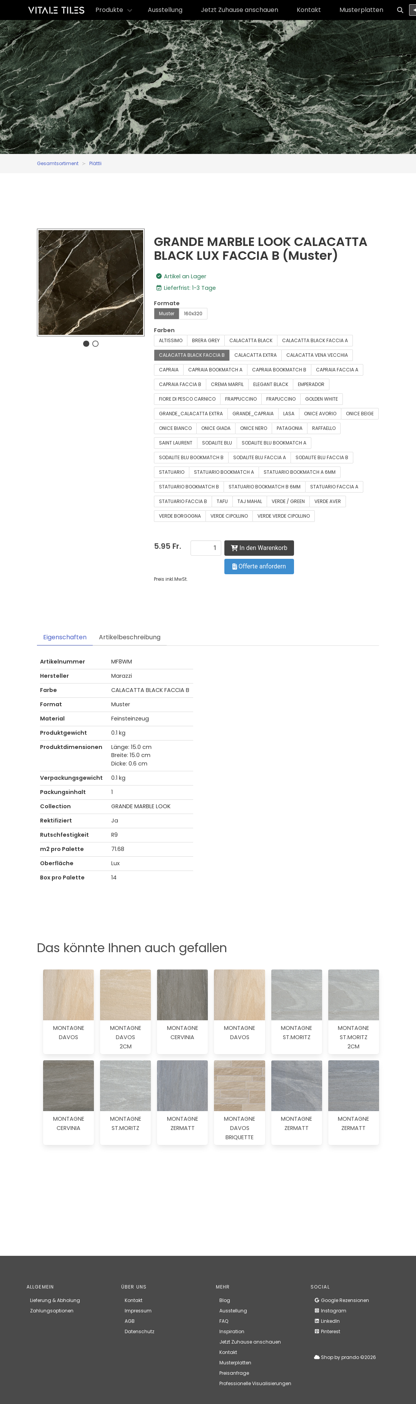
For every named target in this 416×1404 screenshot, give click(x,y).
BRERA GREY (206, 340)
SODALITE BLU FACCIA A (259, 457)
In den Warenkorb (259, 548)
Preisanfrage (234, 1373)
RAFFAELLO (324, 428)
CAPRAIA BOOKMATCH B (279, 369)
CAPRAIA (169, 369)
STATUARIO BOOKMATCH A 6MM (300, 472)
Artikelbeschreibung (129, 637)
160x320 (193, 313)
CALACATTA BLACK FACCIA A (315, 340)
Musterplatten (361, 9)
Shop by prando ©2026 (345, 1357)
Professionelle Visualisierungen (255, 1383)
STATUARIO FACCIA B (183, 501)
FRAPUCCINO (281, 399)
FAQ (223, 1321)
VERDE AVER (327, 501)
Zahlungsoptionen (52, 1310)
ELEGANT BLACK (270, 384)
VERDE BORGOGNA (180, 516)
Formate (167, 303)
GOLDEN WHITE (321, 399)
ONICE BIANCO (175, 428)
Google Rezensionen (341, 1300)
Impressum (138, 1310)
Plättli (95, 163)
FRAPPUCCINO (241, 399)
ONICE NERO (253, 428)
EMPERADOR (311, 384)
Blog (224, 1300)
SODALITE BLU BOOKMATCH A (274, 443)
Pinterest (327, 1331)
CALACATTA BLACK (250, 340)
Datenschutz (139, 1331)
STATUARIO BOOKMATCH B (189, 486)
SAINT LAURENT (175, 443)
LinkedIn (327, 1321)
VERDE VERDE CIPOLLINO (283, 516)
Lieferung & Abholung (55, 1300)
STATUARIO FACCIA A (334, 486)
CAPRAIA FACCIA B (180, 384)
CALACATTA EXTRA (255, 355)
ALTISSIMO (170, 340)
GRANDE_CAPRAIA (253, 413)
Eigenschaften (65, 637)
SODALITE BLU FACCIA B (322, 457)
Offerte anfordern (259, 566)
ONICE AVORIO (320, 413)
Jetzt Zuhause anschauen (239, 9)
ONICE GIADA (216, 428)
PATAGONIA (289, 428)
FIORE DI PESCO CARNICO (187, 399)
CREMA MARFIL (227, 384)
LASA (288, 413)
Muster (166, 313)
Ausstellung (165, 9)
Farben (164, 330)
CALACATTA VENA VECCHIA (317, 355)
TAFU (222, 501)
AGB (130, 1321)
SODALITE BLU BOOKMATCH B (191, 457)
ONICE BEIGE (360, 413)
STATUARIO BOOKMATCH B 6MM (265, 486)
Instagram (330, 1310)
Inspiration (231, 1331)
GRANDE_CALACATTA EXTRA (191, 413)
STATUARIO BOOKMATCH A (224, 472)
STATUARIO (171, 472)
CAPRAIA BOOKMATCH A (215, 369)
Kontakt (309, 9)
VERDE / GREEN (288, 501)
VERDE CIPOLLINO (229, 516)
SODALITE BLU (217, 443)
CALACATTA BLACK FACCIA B (192, 355)
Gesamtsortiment (58, 163)
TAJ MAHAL (249, 501)
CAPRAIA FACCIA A (337, 369)
